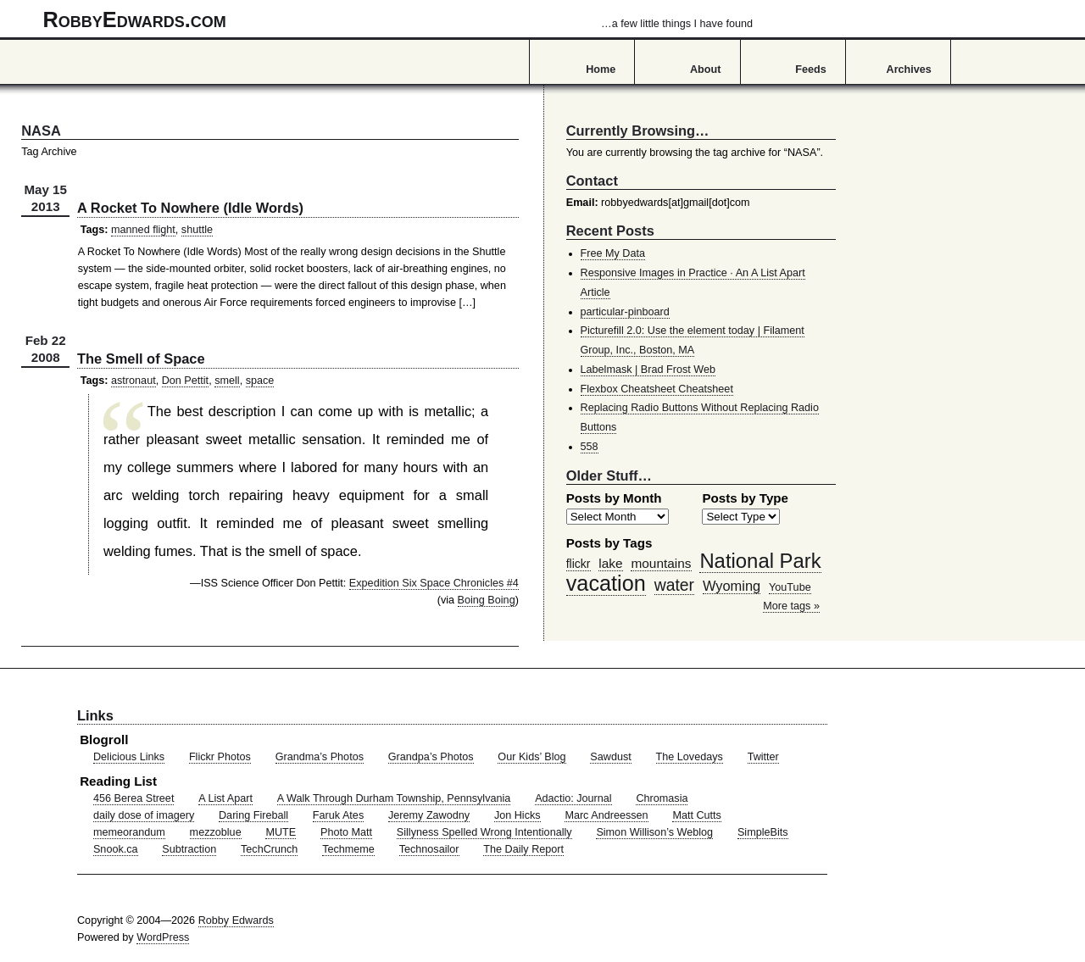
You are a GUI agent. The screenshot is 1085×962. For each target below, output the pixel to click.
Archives (909, 69)
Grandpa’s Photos (431, 757)
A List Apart (225, 798)
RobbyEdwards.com (398, 19)
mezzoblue (216, 832)
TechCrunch (269, 849)
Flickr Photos (220, 757)
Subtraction (189, 849)
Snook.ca (115, 849)
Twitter (763, 757)
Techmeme (348, 849)
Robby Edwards (236, 920)
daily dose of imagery (143, 815)
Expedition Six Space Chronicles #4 (434, 583)
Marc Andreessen (606, 815)
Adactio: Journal (573, 798)
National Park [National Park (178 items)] (760, 560)
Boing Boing (486, 600)
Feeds (810, 69)
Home (600, 69)
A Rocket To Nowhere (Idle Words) (190, 207)
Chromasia (661, 798)
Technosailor (429, 849)
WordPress (162, 937)
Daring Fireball (253, 815)
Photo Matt (346, 832)
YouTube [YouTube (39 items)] (790, 587)
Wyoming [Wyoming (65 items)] (731, 585)
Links (95, 715)
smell (226, 380)
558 (589, 447)
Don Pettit (185, 380)
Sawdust (610, 757)
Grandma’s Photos (319, 757)
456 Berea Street (133, 798)
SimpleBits (762, 832)
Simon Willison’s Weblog (654, 832)
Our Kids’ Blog (531, 757)
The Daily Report (523, 849)
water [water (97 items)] (674, 585)
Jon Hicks (517, 815)
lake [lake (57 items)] (610, 563)
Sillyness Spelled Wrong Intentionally (484, 832)
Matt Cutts (696, 815)
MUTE (280, 832)
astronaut (133, 380)
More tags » (791, 606)
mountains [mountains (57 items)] (661, 563)
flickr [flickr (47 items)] (578, 563)
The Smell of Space (141, 358)
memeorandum (129, 832)
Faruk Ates (338, 815)
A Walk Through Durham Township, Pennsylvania (394, 798)
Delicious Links (128, 757)
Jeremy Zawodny (429, 815)
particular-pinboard (625, 312)
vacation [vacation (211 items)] (606, 583)
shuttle (197, 230)
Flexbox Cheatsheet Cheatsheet (657, 389)
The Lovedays (689, 757)
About (705, 69)
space (260, 380)
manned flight (143, 230)
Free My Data (613, 253)
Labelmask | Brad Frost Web (648, 369)
